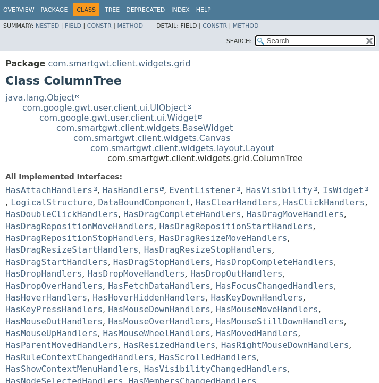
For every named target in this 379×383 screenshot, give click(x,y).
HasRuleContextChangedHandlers (79, 357)
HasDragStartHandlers (56, 262)
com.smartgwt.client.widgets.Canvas (152, 138)
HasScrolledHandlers (208, 357)
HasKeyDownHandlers (256, 298)
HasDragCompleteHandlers (182, 214)
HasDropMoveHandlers (136, 274)
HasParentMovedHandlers (61, 345)
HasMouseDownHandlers (159, 309)
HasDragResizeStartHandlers (71, 250)
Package (54, 9)
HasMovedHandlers (257, 333)
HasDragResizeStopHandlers (208, 250)
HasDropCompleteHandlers (275, 262)
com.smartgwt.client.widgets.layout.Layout (182, 148)
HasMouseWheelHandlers (156, 333)
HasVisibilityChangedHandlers (216, 369)
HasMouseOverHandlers (159, 322)
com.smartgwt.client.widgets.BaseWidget (144, 128)
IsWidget (343, 190)
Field (73, 25)
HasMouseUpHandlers (51, 333)
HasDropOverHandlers (54, 286)
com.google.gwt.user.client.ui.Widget (118, 118)
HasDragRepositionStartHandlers (236, 226)
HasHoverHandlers (46, 298)
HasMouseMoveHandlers (267, 309)
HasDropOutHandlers (236, 274)
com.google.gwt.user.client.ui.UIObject (104, 108)
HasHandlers (131, 190)
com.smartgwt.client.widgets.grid (119, 64)
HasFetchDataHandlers (159, 286)
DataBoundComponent (144, 202)
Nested (47, 25)
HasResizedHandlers (169, 345)
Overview (19, 9)
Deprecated (145, 9)
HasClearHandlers (236, 202)
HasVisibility (279, 190)
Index (180, 9)
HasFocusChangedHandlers (275, 286)
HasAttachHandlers (48, 190)
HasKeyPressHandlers (54, 309)
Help (203, 9)
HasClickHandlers (324, 202)
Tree (112, 9)
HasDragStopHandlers (161, 262)
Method (130, 25)
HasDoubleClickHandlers (61, 214)
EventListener (202, 190)
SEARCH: (239, 41)
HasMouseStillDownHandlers (280, 322)
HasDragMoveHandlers (295, 214)
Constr (99, 25)
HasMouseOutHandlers (54, 322)
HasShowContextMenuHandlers (71, 369)
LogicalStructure (51, 202)
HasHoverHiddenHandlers (148, 298)
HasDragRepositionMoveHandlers (79, 226)
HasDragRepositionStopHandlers (79, 238)
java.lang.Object (39, 98)
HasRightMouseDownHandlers (285, 345)
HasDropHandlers (43, 274)
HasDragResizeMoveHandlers (223, 238)
